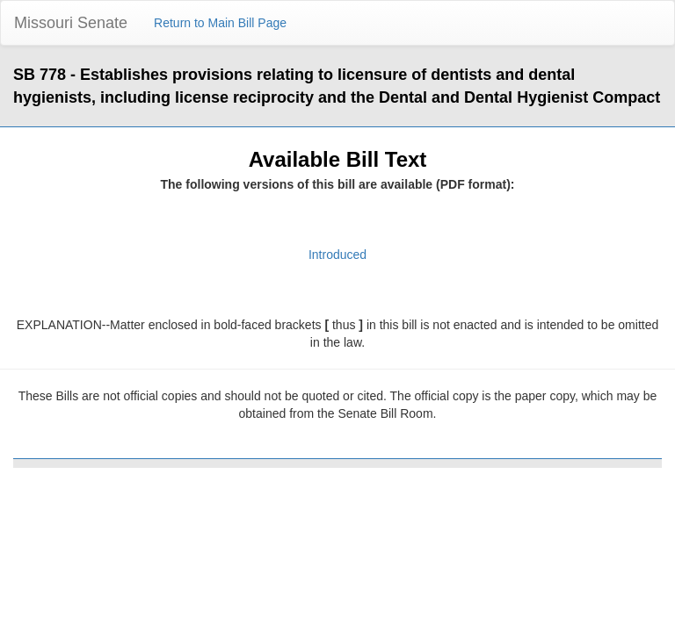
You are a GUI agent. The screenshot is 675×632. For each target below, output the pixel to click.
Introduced (337, 255)
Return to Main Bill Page (220, 23)
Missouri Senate (70, 23)
